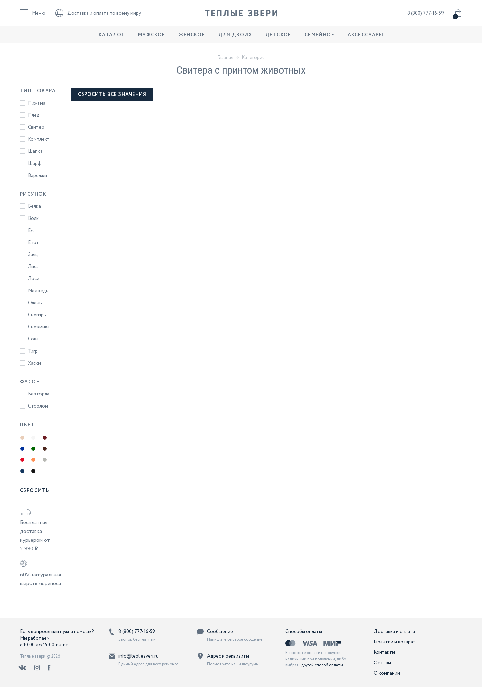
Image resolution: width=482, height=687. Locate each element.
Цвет (27, 425)
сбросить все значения (112, 94)
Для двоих (235, 38)
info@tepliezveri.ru (138, 656)
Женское (192, 38)
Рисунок (33, 194)
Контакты (384, 652)
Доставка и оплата (394, 631)
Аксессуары (365, 38)
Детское (278, 38)
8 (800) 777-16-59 (425, 15)
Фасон (30, 382)
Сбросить (34, 490)
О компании (387, 673)
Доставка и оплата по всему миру (98, 15)
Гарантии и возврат (395, 642)
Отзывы (382, 663)
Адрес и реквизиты (228, 656)
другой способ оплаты (322, 665)
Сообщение (220, 631)
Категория (253, 57)
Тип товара (38, 91)
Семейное (319, 38)
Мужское (151, 38)
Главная (225, 57)
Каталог (112, 38)
